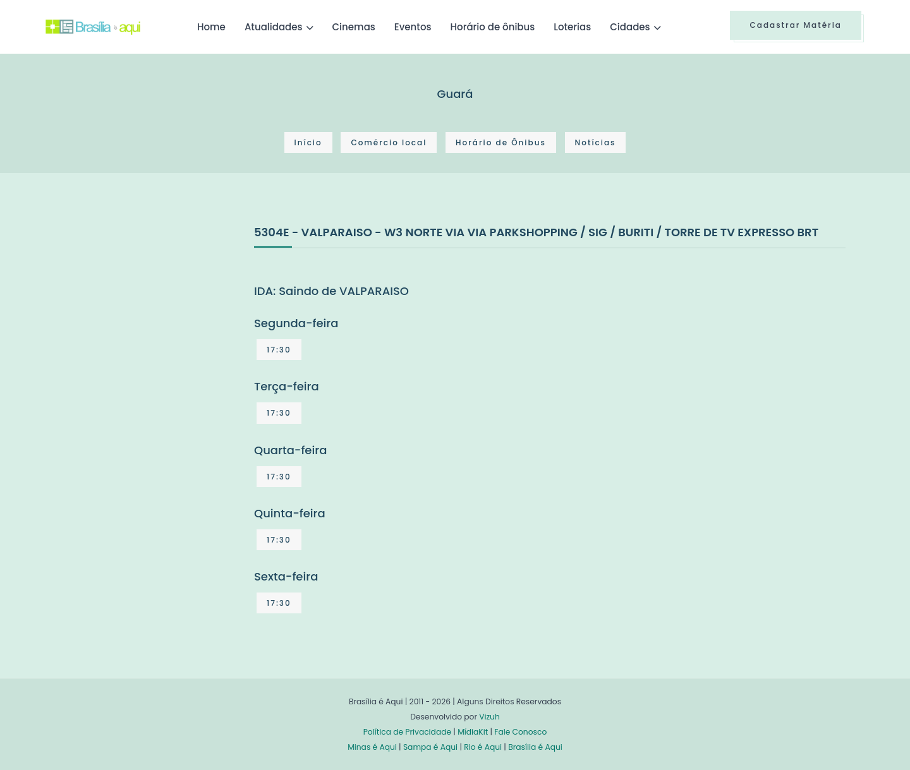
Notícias (595, 142)
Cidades (630, 26)
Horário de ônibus (492, 26)
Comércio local (389, 142)
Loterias (572, 26)
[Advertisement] (140, 318)
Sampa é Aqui (430, 747)
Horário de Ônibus (501, 142)
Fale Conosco (520, 731)
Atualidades (274, 26)
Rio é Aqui (483, 747)
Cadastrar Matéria (795, 25)
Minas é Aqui (372, 747)
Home (211, 26)
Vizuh (489, 716)
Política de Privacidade (407, 731)
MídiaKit (473, 731)
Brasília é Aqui (535, 747)
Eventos (413, 26)
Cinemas (353, 26)
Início (308, 142)
